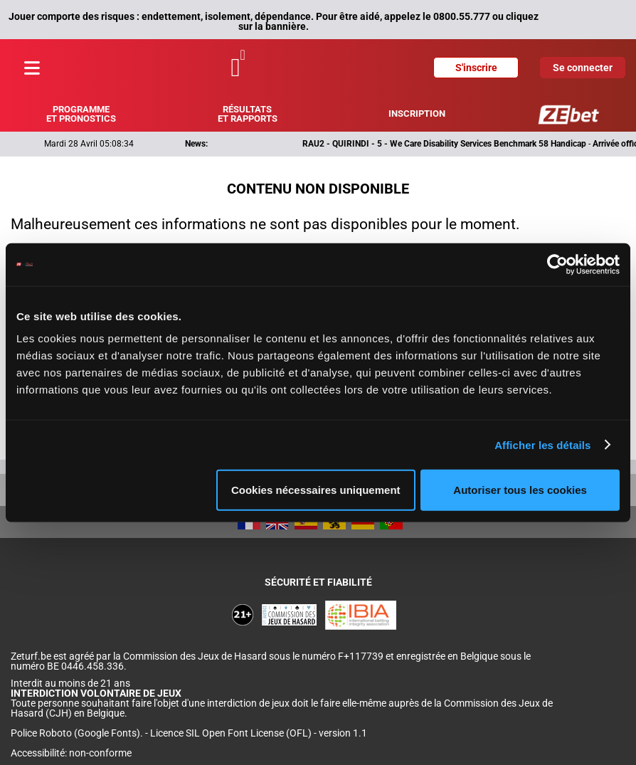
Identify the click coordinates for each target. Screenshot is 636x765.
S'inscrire (476, 67)
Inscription (416, 113)
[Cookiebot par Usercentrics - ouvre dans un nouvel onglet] (557, 264)
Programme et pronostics (81, 114)
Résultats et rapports (247, 114)
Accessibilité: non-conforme (71, 753)
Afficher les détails (542, 444)
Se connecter (583, 67)
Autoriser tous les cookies (520, 490)
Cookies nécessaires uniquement (316, 490)
